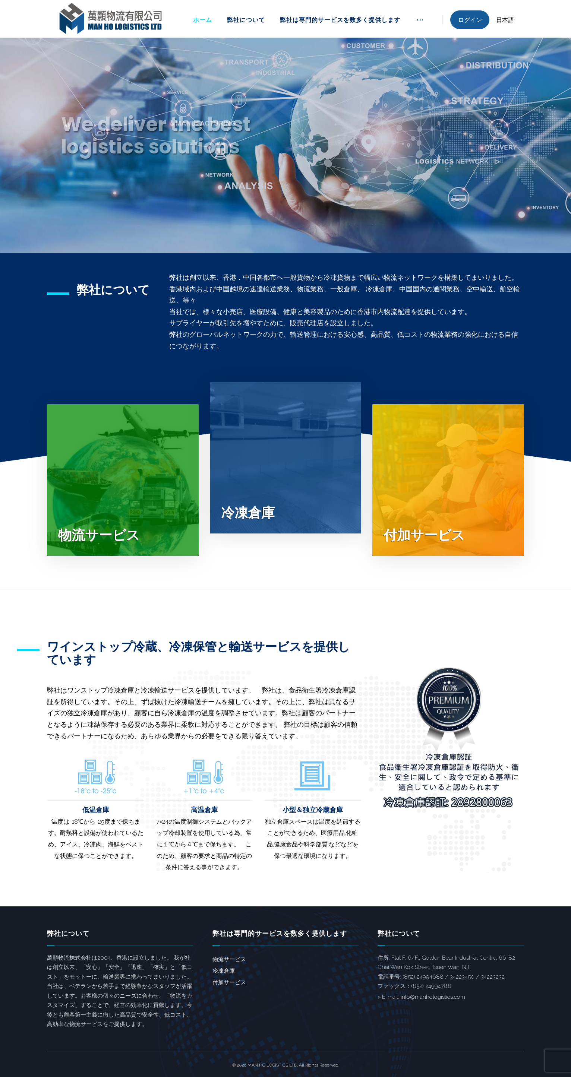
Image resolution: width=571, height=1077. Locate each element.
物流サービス (229, 959)
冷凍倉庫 (223, 970)
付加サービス (229, 982)
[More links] (420, 22)
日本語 (505, 19)
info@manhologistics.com (433, 997)
